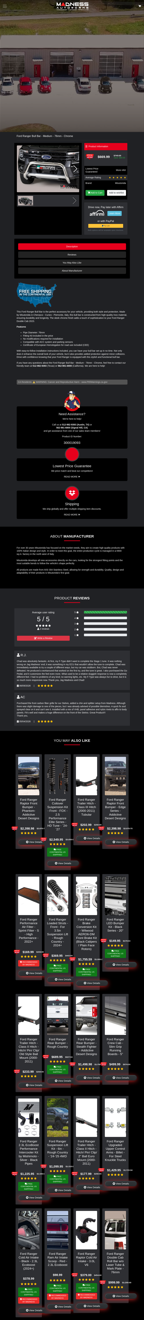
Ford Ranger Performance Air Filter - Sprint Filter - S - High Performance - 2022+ (28, 930)
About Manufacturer (72, 270)
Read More (72, 476)
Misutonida (120, 183)
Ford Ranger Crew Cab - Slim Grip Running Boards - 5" (115, 1047)
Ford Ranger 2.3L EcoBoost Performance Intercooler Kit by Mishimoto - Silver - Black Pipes (29, 1152)
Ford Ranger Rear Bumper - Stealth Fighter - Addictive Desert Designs (86, 1047)
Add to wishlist (116, 192)
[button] (75, 168)
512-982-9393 (40, 366)
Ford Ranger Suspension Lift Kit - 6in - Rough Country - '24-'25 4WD (57, 1149)
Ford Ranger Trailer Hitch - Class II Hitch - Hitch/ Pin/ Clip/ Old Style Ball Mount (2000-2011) (28, 1050)
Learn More (114, 213)
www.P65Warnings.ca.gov (94, 382)
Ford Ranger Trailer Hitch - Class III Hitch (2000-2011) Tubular (86, 807)
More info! (121, 170)
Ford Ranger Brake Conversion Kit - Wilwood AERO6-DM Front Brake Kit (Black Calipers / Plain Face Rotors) (86, 934)
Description (72, 246)
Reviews (72, 254)
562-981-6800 (65, 366)
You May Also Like (72, 262)
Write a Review (43, 638)
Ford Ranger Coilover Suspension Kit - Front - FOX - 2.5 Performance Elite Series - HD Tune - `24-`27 (57, 814)
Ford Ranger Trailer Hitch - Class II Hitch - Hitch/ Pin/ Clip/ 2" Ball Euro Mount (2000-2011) (86, 1152)
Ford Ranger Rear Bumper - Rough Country (57, 1043)
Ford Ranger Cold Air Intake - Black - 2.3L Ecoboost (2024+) (29, 1261)
